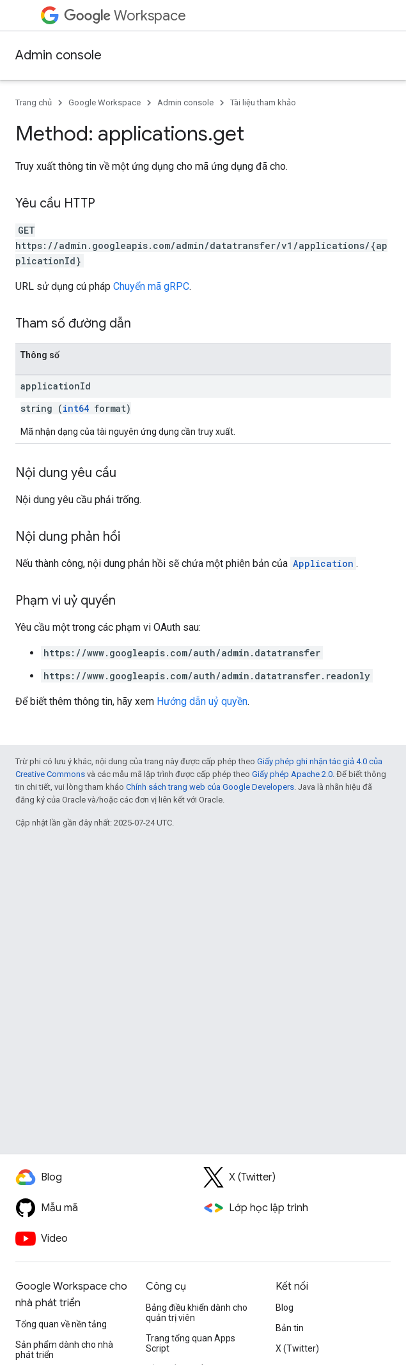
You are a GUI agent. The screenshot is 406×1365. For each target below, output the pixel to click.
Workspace (125, 15)
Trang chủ (33, 102)
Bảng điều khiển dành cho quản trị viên (196, 1312)
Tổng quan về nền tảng (61, 1324)
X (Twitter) (297, 1348)
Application (323, 563)
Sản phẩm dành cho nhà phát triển (64, 1349)
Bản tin (290, 1328)
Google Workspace (104, 102)
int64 (76, 408)
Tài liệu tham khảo (263, 102)
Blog (284, 1307)
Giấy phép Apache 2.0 (292, 774)
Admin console (58, 55)
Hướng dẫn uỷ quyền (202, 701)
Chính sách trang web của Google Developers (210, 787)
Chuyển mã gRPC (151, 286)
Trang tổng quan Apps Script (190, 1343)
